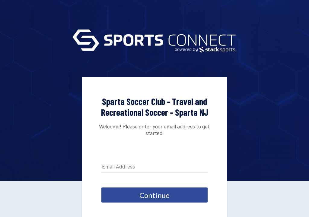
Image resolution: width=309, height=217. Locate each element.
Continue (154, 195)
